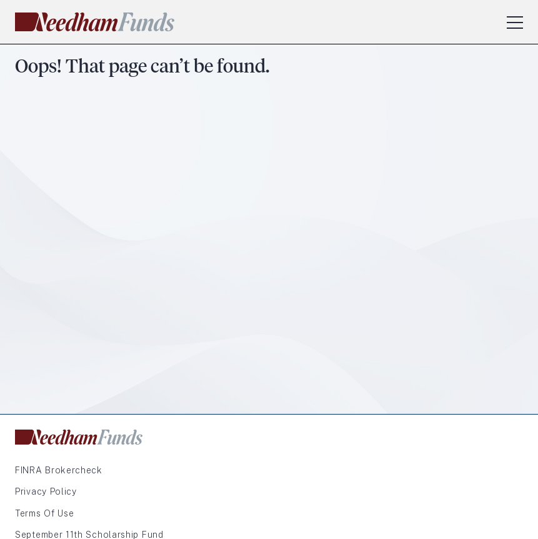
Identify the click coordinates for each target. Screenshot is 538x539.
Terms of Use (44, 513)
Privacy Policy (46, 491)
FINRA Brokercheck (58, 470)
